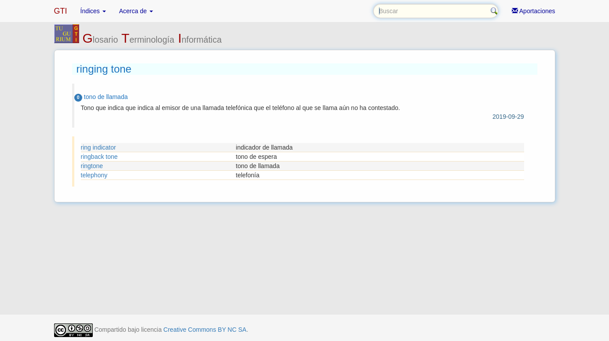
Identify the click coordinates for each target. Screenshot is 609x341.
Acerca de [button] (136, 11)
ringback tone (99, 156)
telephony (94, 175)
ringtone (92, 165)
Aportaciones (533, 11)
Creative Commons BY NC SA (205, 329)
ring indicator (98, 147)
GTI (60, 11)
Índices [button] (93, 11)
